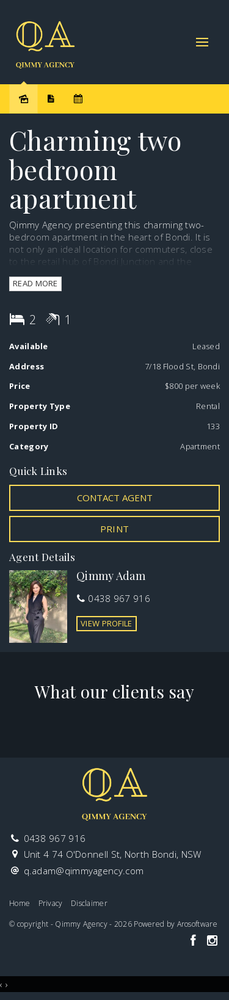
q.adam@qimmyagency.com (84, 870)
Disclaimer (89, 903)
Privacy (50, 903)
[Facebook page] (194, 941)
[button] (114, 529)
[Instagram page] (212, 941)
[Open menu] (202, 42)
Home (19, 903)
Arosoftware (197, 924)
